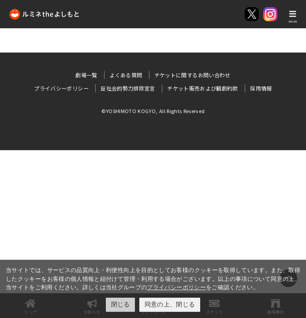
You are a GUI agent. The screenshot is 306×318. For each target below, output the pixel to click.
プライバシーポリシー (176, 287)
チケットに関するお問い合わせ (192, 75)
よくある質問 (125, 75)
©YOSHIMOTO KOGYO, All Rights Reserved (153, 110)
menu (292, 21)
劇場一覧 (86, 75)
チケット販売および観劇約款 (202, 88)
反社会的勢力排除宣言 (128, 88)
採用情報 (261, 88)
